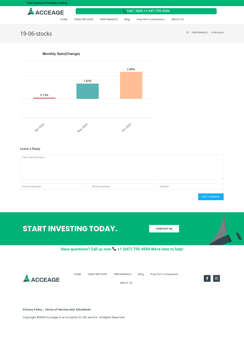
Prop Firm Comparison (151, 19)
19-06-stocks (217, 32)
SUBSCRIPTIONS (83, 19)
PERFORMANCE (109, 19)
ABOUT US (177, 19)
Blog (127, 19)
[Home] (187, 32)
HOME (63, 19)
